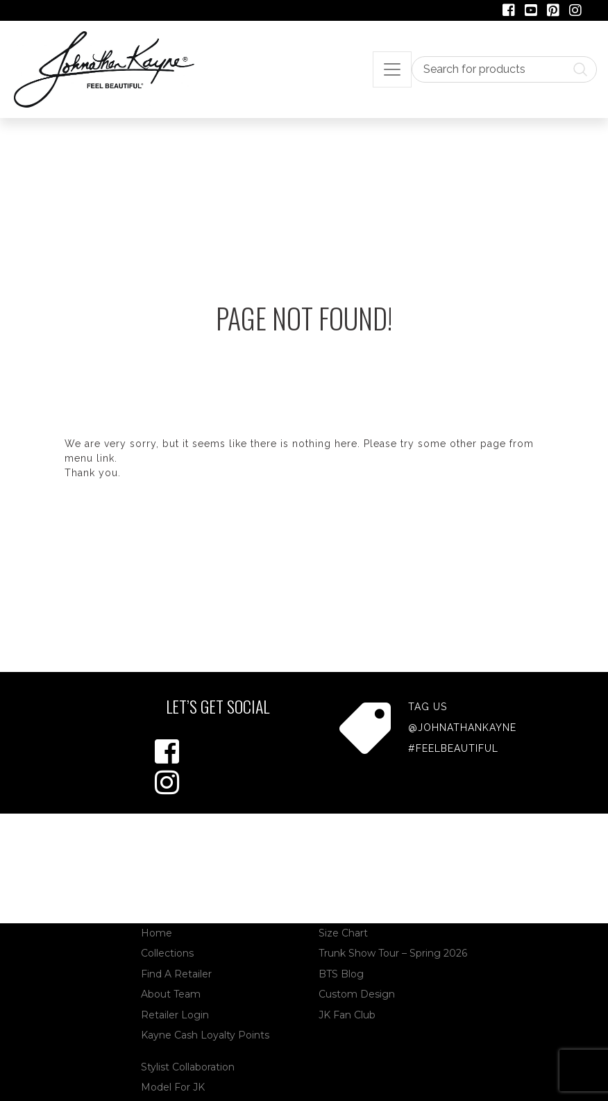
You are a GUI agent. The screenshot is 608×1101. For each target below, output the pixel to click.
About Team (171, 994)
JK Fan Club (347, 1015)
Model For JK (173, 1087)
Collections (167, 953)
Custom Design (357, 994)
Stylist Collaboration (188, 1067)
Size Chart (343, 933)
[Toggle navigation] (392, 69)
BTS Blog (341, 974)
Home (156, 933)
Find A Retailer (176, 974)
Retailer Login (175, 1015)
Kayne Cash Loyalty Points (205, 1035)
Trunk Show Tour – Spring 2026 (393, 953)
